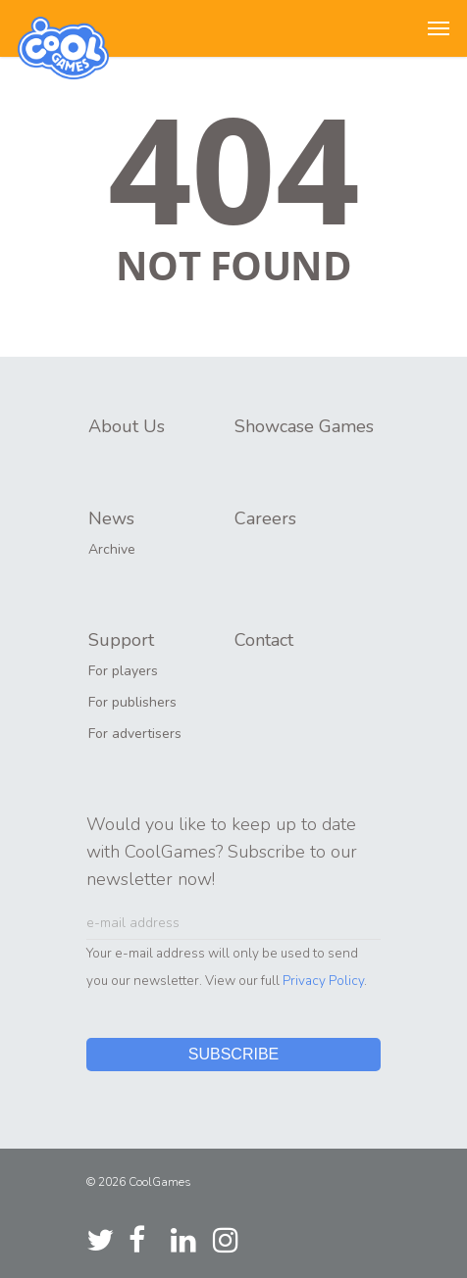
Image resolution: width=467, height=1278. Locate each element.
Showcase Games (304, 426)
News (111, 518)
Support (121, 640)
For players (123, 671)
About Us (126, 426)
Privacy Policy (323, 980)
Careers (265, 518)
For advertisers (135, 733)
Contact (263, 640)
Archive (111, 549)
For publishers (132, 702)
